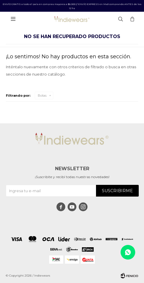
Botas (42, 95)
